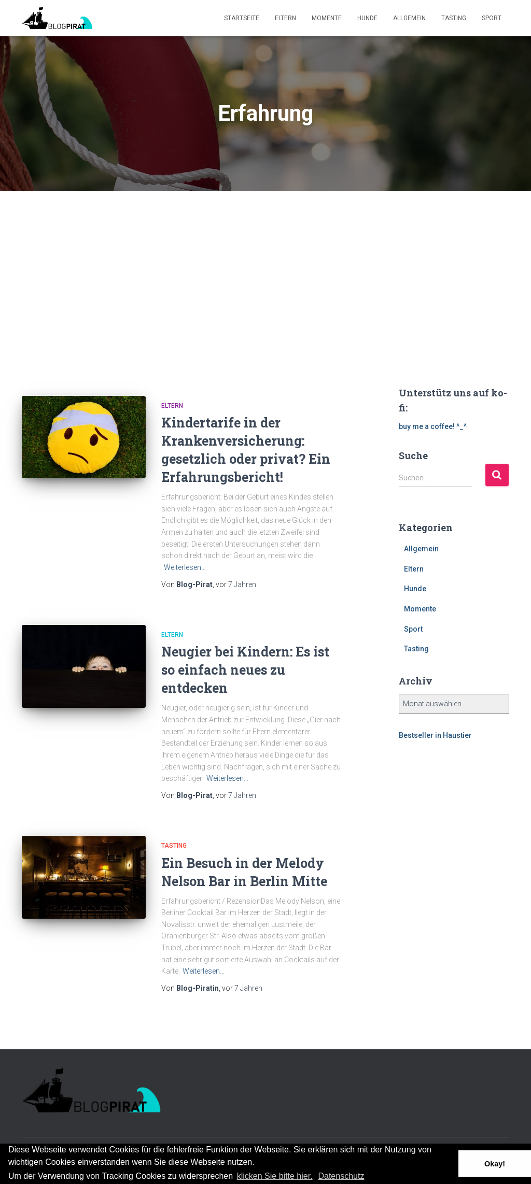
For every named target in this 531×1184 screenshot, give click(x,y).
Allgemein (409, 18)
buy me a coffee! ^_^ (433, 426)
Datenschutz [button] (341, 1176)
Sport (491, 18)
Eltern (285, 18)
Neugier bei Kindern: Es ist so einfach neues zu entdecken (245, 669)
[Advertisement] (265, 268)
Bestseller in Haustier (435, 735)
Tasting (453, 18)
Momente (327, 18)
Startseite (241, 18)
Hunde (367, 18)
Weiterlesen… (185, 567)
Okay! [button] (494, 1164)
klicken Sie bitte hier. (275, 1176)
